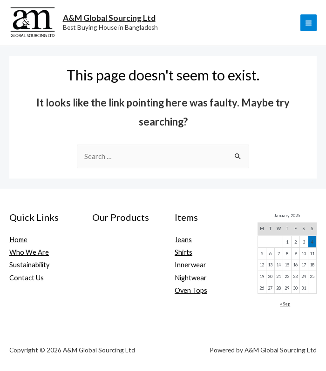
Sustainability (29, 265)
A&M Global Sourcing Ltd (109, 18)
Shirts (183, 252)
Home (18, 240)
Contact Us (26, 278)
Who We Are (29, 252)
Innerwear (190, 265)
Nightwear (191, 278)
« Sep (285, 303)
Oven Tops (191, 290)
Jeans (183, 240)
